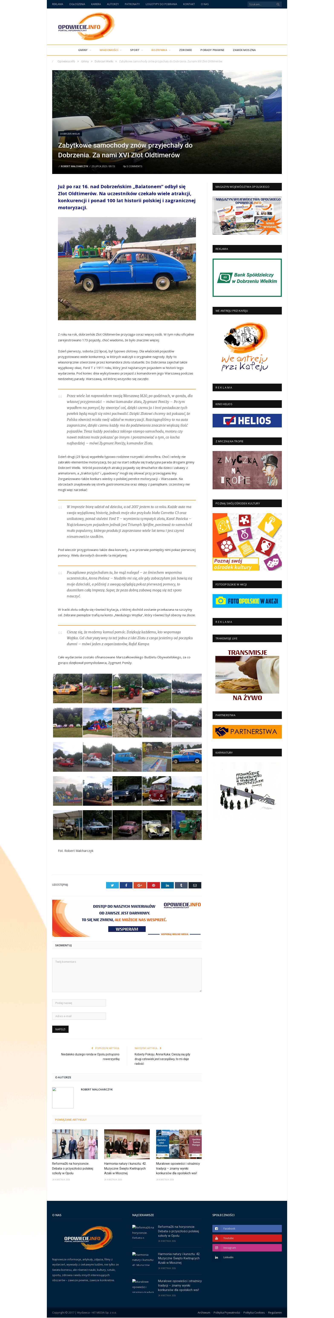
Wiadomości (109, 50)
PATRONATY (132, 4)
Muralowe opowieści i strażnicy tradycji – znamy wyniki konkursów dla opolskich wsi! (178, 1168)
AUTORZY (113, 4)
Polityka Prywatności (227, 1313)
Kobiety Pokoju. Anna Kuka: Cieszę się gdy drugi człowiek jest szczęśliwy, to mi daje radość (162, 1058)
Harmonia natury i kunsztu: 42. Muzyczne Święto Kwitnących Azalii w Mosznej (125, 1168)
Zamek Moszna (244, 50)
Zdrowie (185, 50)
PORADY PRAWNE (212, 50)
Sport (135, 50)
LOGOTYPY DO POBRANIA (161, 4)
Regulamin (275, 1313)
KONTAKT (189, 4)
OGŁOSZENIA (77, 4)
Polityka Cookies (254, 1313)
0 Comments (132, 166)
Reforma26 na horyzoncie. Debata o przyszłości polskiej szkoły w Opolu (72, 1168)
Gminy (83, 50)
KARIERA (96, 4)
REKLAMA (57, 4)
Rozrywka (159, 50)
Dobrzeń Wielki (70, 133)
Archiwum (204, 1313)
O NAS (205, 4)
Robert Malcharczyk (74, 166)
